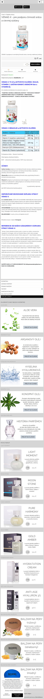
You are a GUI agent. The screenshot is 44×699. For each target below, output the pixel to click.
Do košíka (35, 64)
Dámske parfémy (6, 284)
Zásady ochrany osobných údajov (14, 690)
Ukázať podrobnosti (6, 694)
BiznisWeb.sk (39, 697)
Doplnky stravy (6, 296)
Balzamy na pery (6, 294)
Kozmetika (4, 281)
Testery (22, 289)
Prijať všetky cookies (17, 695)
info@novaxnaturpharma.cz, (34, 264)
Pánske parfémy (6, 286)
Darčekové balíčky (7, 291)
